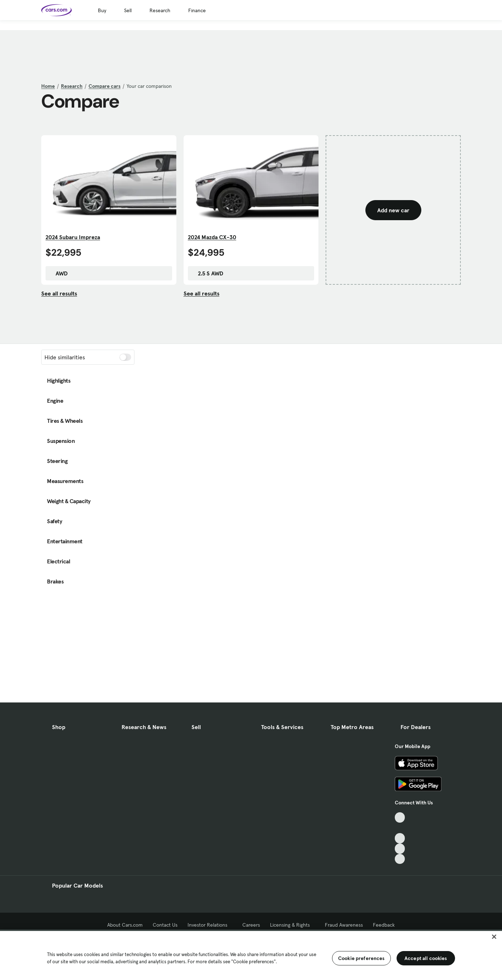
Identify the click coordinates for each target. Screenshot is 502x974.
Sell (128, 10)
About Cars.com (125, 925)
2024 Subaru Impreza (73, 237)
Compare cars (104, 86)
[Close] (494, 937)
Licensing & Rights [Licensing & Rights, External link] (292, 925)
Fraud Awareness (344, 925)
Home (48, 86)
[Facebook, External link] (400, 828)
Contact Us (165, 925)
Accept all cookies (425, 958)
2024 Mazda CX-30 (212, 237)
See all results (59, 293)
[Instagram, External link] (400, 848)
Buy (102, 10)
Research (160, 10)
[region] (251, 952)
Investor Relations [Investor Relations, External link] (210, 925)
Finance (197, 10)
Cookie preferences (361, 958)
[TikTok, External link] (400, 817)
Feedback (384, 925)
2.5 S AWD (207, 273)
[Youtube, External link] (400, 838)
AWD (58, 273)
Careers (251, 925)
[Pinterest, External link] (400, 859)
